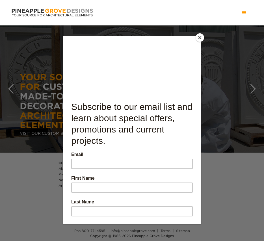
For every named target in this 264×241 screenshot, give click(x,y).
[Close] (200, 37)
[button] (244, 12)
